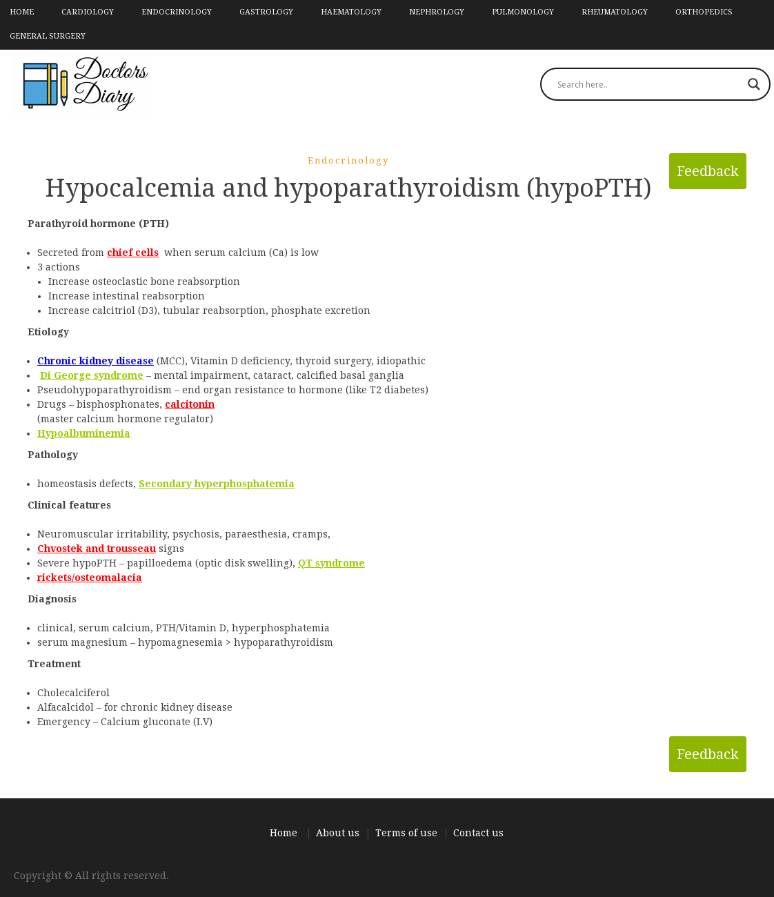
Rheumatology (615, 12)
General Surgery (48, 36)
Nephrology (436, 12)
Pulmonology (523, 12)
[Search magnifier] (754, 84)
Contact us (478, 832)
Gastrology (266, 12)
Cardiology (87, 12)
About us (337, 832)
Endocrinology (176, 12)
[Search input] (649, 84)
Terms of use (406, 832)
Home (22, 12)
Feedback (708, 171)
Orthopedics (704, 12)
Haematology (351, 12)
